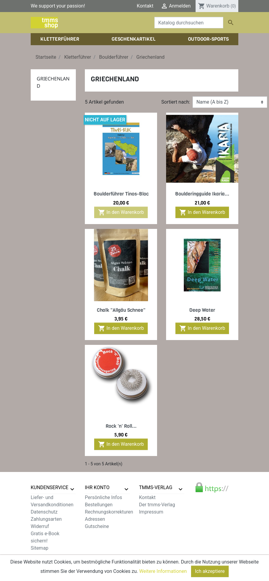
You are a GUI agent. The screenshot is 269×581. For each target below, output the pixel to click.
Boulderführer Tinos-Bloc (121, 194)
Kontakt (145, 6)
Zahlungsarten (46, 519)
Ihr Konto (97, 487)
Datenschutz (44, 512)
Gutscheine (97, 526)
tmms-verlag (155, 487)
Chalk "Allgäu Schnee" (121, 310)
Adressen (95, 519)
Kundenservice (49, 487)
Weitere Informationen (163, 577)
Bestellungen (99, 505)
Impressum (151, 512)
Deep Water (202, 310)
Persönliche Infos (103, 497)
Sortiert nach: (175, 102)
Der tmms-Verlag (157, 505)
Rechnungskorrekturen (109, 512)
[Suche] (188, 22)
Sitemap (39, 548)
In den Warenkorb (121, 212)
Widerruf (40, 526)
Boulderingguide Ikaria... (202, 194)
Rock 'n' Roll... (121, 426)
